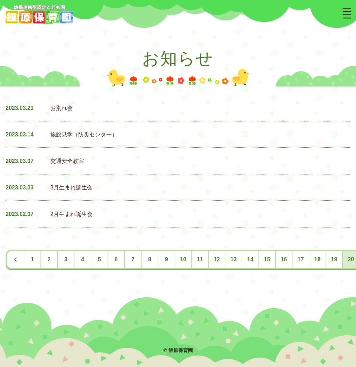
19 (334, 259)
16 (284, 259)
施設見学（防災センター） (83, 134)
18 (317, 259)
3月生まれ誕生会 (71, 187)
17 (301, 259)
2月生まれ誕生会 (71, 214)
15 (267, 259)
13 (234, 259)
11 (200, 259)
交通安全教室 (67, 161)
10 (183, 259)
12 (217, 259)
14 (250, 259)
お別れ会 (61, 108)
